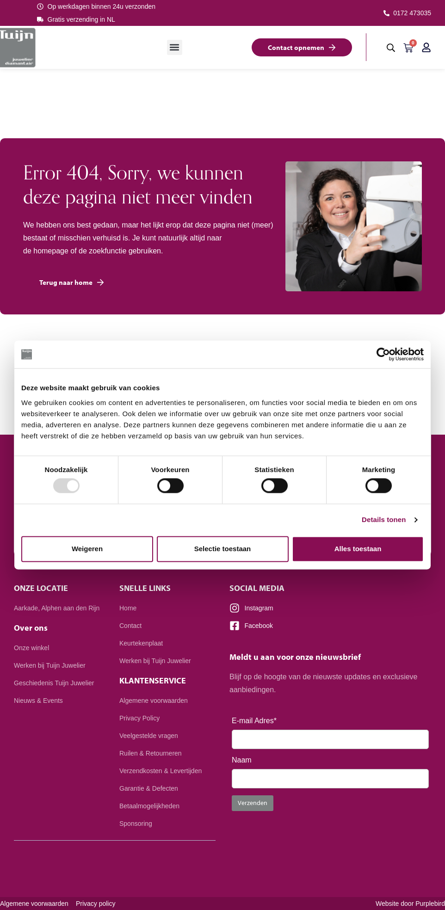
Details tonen (384, 520)
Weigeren (87, 549)
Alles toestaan (358, 549)
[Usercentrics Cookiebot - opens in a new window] (383, 354)
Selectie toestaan (222, 549)
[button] (174, 47)
